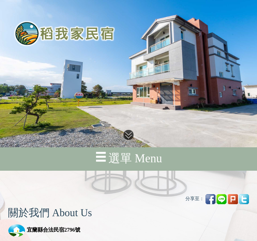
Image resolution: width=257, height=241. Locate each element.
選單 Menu (128, 147)
